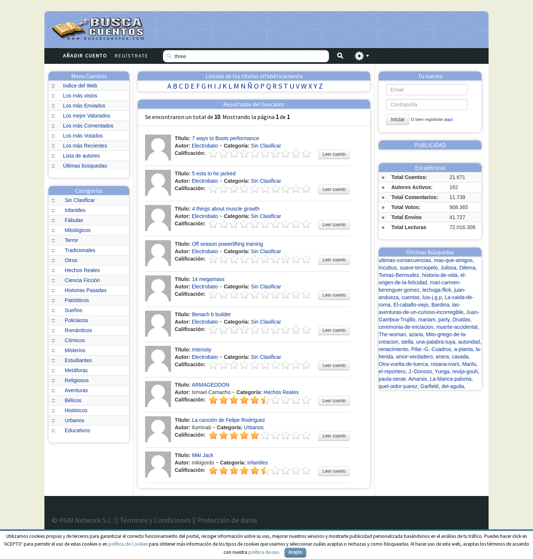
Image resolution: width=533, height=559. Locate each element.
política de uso (263, 552)
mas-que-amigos (453, 260)
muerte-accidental (456, 327)
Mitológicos (78, 230)
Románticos (78, 330)
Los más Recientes (85, 146)
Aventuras (76, 390)
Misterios (75, 350)
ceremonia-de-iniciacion (406, 327)
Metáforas (76, 370)
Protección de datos (227, 520)
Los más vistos (80, 96)
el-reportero (392, 371)
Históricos (76, 410)
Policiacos (76, 320)
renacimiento (393, 349)
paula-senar (392, 379)
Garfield (429, 386)
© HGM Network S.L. (82, 520)
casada (460, 357)
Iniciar (398, 119)
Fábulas (74, 220)
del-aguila (453, 386)
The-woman (392, 334)
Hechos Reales (82, 270)
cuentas (411, 297)
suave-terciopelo (419, 268)
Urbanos (74, 420)
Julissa (448, 268)
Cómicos (75, 340)
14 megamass (208, 279)
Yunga (442, 371)
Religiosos (77, 380)
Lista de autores (81, 156)
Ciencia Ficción (82, 280)
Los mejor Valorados (86, 116)
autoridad (469, 342)
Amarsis (417, 379)
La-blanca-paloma (451, 379)
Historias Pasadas (86, 290)
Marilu (469, 364)
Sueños (73, 310)
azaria (416, 334)
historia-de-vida (439, 275)
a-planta (463, 349)
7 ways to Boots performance (225, 138)
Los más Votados (83, 136)
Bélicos (73, 400)
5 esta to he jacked (214, 173)
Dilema (467, 268)
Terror (71, 240)
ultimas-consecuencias (405, 260)
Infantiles (75, 210)
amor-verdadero (414, 357)
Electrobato (205, 146)
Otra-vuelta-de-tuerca (403, 364)
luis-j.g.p (432, 297)
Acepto (295, 552)
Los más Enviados (84, 106)
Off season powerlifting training (227, 244)
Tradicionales (80, 250)
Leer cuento (334, 154)
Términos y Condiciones (155, 520)
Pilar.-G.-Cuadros (431, 349)
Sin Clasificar (80, 200)
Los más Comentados (88, 126)
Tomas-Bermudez (399, 275)
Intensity (201, 350)
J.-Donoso (420, 371)
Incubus (388, 268)
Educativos (77, 430)
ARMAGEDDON (210, 385)
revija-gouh (465, 371)
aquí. (449, 119)
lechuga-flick (436, 290)
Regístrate (131, 55)
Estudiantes (78, 360)
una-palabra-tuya (435, 342)
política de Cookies (128, 544)
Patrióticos (77, 300)
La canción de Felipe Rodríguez (228, 420)
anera (442, 357)
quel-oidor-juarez (398, 386)
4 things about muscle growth (225, 209)
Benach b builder (211, 314)
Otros (71, 260)
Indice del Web (80, 86)
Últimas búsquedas (85, 166)
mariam (427, 319)
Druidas (461, 319)
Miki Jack (203, 455)
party (443, 319)
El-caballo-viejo (411, 305)
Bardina (440, 305)
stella (407, 342)
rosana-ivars (445, 364)
